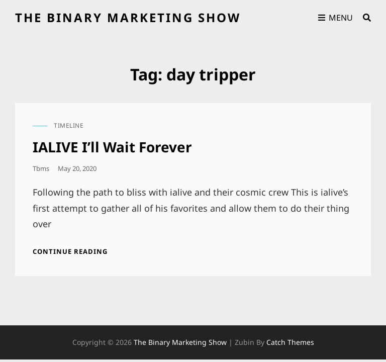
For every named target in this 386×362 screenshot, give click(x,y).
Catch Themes (290, 342)
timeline (68, 125)
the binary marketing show (128, 17)
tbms (41, 168)
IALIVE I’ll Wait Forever (112, 146)
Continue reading (70, 251)
